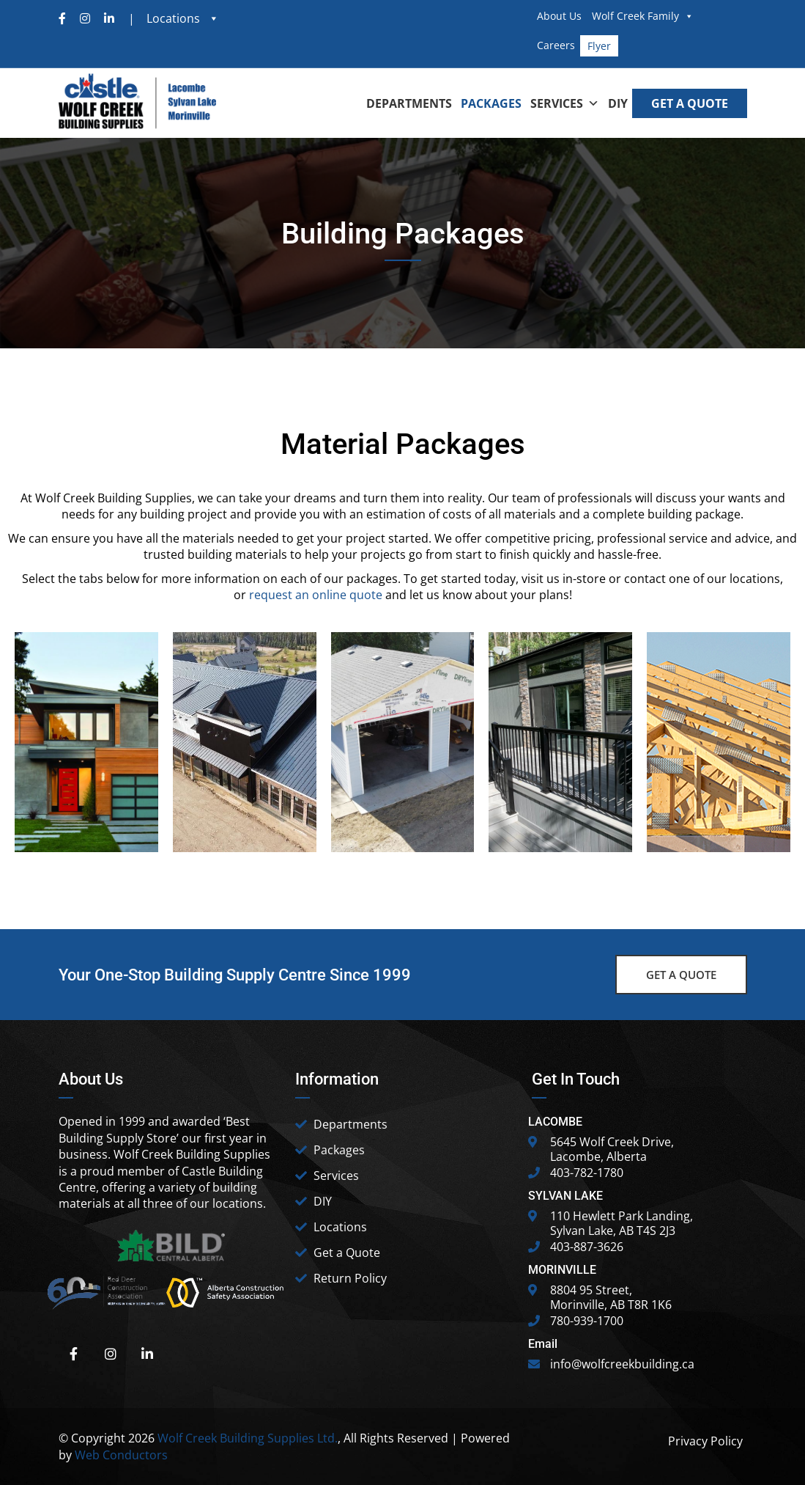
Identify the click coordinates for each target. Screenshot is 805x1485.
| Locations (165, 18)
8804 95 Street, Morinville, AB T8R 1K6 (611, 1297)
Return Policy (350, 1278)
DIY (323, 1201)
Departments (350, 1124)
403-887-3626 (586, 1246)
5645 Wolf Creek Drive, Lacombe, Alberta (612, 1149)
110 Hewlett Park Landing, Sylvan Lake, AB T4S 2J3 (621, 1223)
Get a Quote (347, 1252)
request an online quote (315, 595)
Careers (556, 45)
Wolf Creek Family (643, 16)
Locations (340, 1227)
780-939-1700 (586, 1320)
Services (336, 1175)
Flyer (599, 46)
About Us (559, 16)
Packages (339, 1150)
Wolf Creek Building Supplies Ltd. (247, 1438)
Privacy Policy (705, 1441)
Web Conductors (121, 1455)
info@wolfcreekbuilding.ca (622, 1364)
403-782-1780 (586, 1172)
